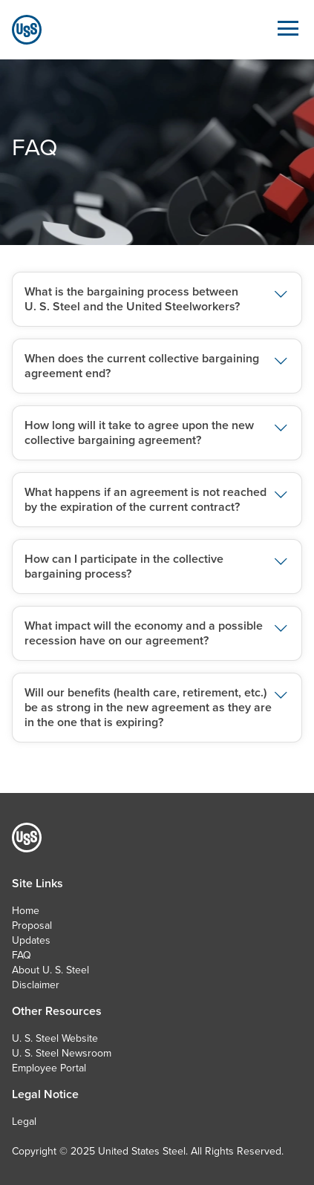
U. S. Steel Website (55, 1038)
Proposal (32, 925)
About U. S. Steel (50, 969)
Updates (31, 940)
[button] (157, 299)
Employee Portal (49, 1067)
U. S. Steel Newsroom (61, 1052)
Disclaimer (35, 984)
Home (25, 910)
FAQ (21, 954)
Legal (24, 1121)
